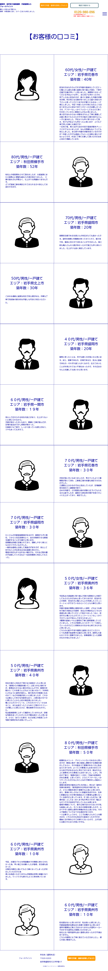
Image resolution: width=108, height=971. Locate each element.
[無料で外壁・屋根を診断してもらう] (54, 5)
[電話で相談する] (84, 5)
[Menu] (104, 13)
